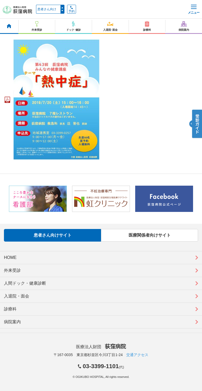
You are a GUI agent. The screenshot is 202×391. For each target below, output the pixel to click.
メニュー (193, 9)
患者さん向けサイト (53, 235)
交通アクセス (137, 355)
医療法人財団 (101, 347)
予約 (71, 9)
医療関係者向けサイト (150, 235)
